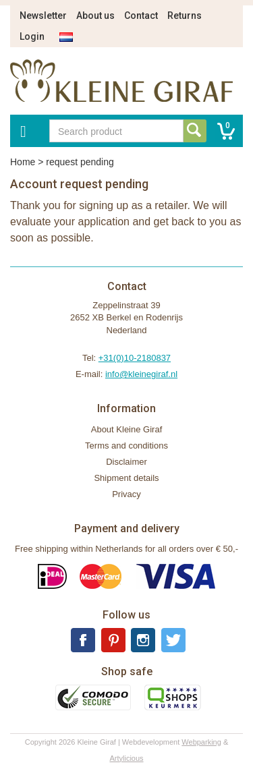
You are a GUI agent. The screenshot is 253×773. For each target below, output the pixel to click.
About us (95, 15)
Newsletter (43, 15)
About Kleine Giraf (127, 429)
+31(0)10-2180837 (135, 358)
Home (22, 161)
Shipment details (126, 478)
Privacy (126, 494)
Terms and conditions (126, 445)
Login (32, 36)
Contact (141, 15)
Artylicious (126, 758)
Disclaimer (126, 462)
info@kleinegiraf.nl (141, 374)
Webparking (201, 742)
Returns (184, 15)
